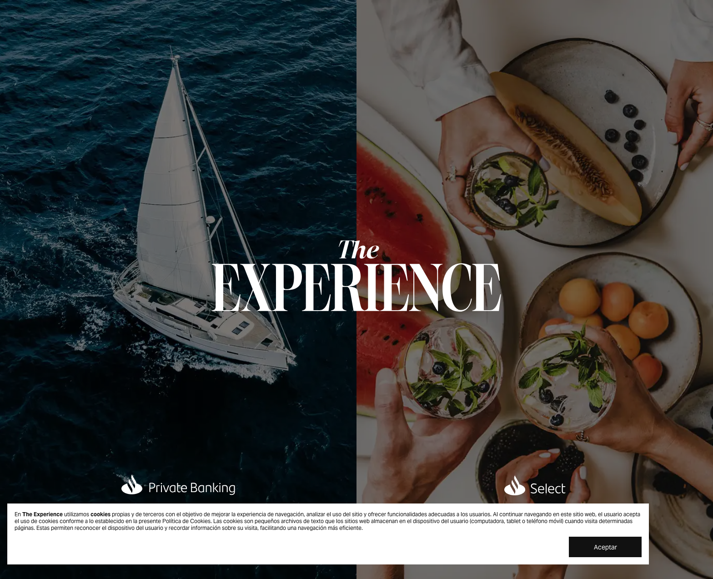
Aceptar (605, 547)
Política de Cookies (186, 521)
